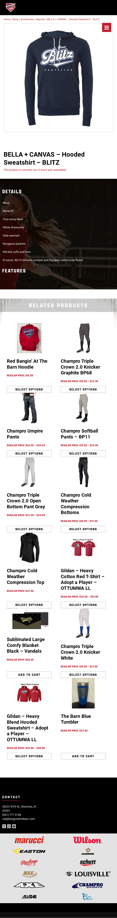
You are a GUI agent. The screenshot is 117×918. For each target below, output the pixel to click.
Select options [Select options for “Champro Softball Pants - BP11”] (83, 453)
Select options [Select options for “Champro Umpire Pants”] (29, 453)
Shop (15, 19)
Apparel (40, 19)
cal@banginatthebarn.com (18, 818)
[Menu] (106, 27)
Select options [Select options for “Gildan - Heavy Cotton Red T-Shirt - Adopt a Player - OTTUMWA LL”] (83, 605)
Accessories (27, 19)
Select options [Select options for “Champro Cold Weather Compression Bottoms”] (83, 529)
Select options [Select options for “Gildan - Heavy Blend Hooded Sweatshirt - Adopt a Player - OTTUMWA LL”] (29, 756)
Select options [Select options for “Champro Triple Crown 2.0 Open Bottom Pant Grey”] (29, 529)
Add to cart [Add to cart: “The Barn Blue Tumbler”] (83, 756)
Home (7, 19)
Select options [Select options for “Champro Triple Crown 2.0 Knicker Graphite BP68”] (83, 389)
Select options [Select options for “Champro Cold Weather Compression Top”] (29, 605)
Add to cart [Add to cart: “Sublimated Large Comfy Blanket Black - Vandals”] (29, 675)
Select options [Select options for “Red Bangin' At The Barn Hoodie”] (29, 389)
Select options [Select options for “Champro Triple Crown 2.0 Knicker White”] (83, 675)
